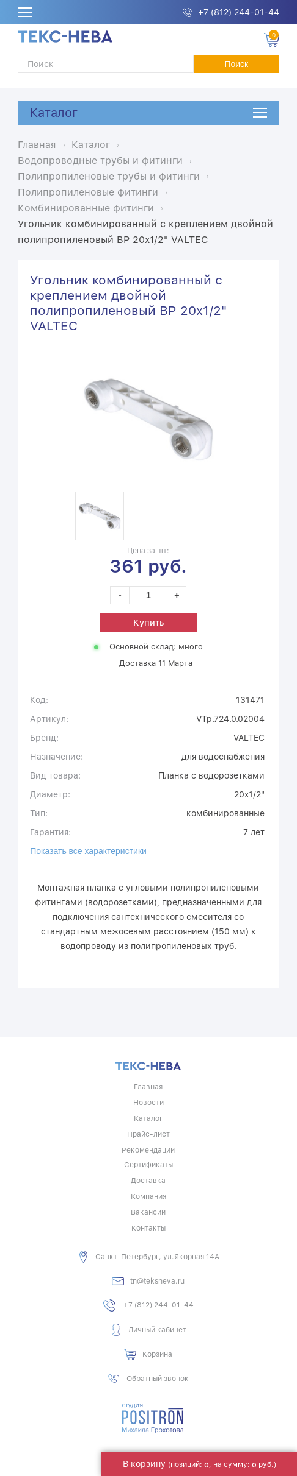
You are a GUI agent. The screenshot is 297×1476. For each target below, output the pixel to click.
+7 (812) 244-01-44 (238, 12)
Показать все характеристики (88, 851)
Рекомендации (148, 1150)
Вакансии (148, 1212)
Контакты (148, 1228)
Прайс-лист (148, 1134)
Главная (148, 1086)
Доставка (148, 1180)
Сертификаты (148, 1164)
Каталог (54, 112)
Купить (148, 622)
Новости (148, 1102)
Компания (148, 1196)
